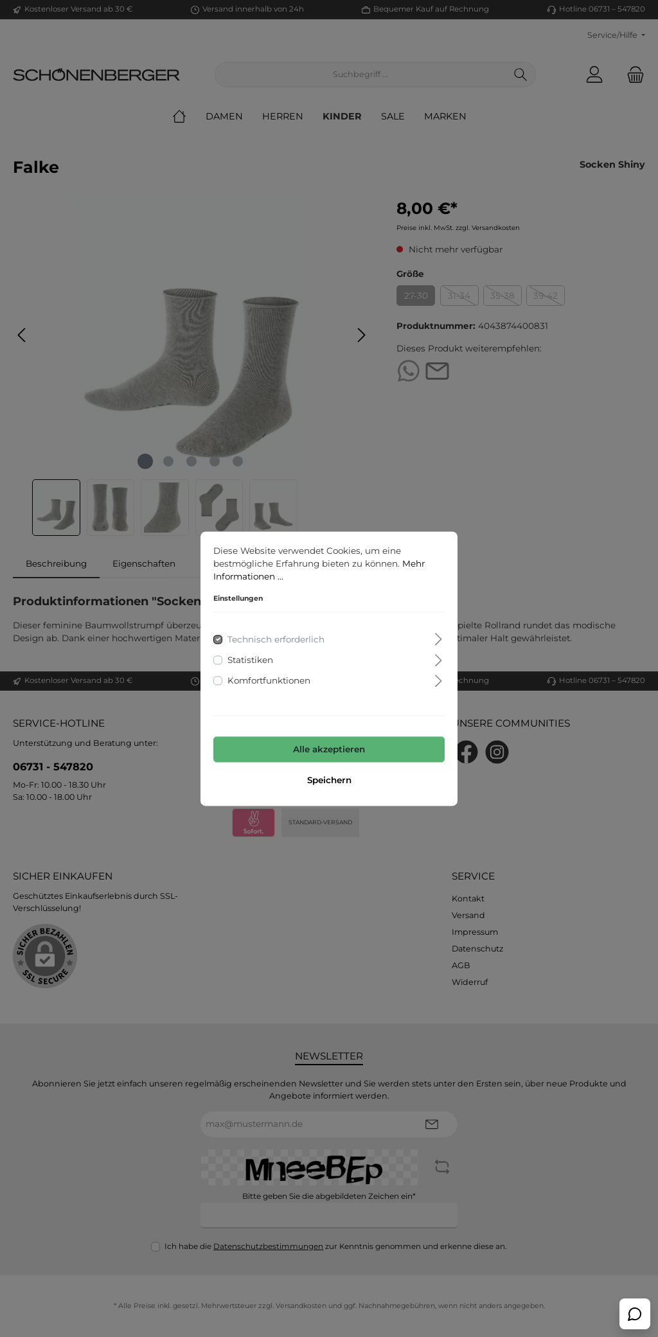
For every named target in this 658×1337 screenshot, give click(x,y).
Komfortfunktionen (268, 681)
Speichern (329, 780)
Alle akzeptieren (329, 750)
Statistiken (250, 660)
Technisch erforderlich (276, 639)
